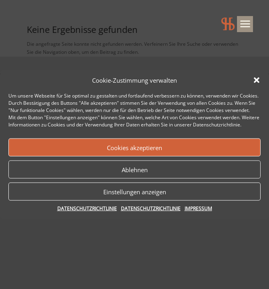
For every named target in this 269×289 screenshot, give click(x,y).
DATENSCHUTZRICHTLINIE (87, 208)
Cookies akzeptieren (134, 148)
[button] (257, 80)
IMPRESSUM (198, 208)
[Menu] (245, 24)
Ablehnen (135, 170)
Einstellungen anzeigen (134, 192)
